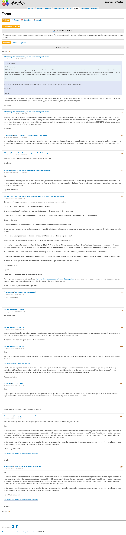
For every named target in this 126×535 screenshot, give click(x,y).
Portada (31, 8)
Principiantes (8, 135)
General (6, 310)
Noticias (40, 8)
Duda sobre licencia (17, 310)
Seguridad (26, 532)
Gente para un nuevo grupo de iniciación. (28, 466)
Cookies (33, 532)
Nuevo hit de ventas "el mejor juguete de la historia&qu (30, 153)
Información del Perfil (11, 27)
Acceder (121, 4)
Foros (76, 8)
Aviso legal (5, 532)
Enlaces (69, 8)
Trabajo (48, 8)
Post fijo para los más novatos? (25, 292)
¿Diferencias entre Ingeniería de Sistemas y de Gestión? (30, 57)
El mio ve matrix (17, 383)
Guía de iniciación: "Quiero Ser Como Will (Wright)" (31, 135)
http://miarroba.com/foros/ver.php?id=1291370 (21, 453)
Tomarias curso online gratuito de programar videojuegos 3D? (43, 196)
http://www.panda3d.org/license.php (17, 363)
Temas (14, 43)
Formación (85, 8)
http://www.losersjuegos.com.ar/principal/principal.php (55, 279)
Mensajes (6, 43)
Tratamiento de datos (16, 532)
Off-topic (7, 57)
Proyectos (7, 170)
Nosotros (94, 8)
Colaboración (58, 8)
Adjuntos (23, 43)
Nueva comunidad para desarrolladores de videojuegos (31, 170)
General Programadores (12, 196)
